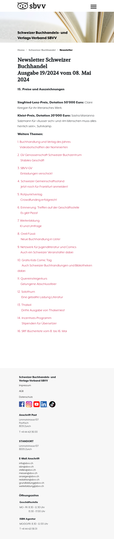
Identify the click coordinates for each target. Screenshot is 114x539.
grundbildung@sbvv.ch (31, 483)
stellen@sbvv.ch (27, 470)
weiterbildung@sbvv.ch (31, 486)
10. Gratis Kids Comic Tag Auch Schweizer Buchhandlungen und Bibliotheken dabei (55, 266)
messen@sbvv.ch (28, 473)
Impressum (25, 385)
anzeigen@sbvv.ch (29, 476)
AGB (21, 391)
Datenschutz (26, 397)
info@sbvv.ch (26, 463)
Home (21, 50)
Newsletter (66, 50)
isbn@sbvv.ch (26, 466)
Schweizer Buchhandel (42, 50)
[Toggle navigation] (95, 6)
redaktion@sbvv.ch (29, 479)
